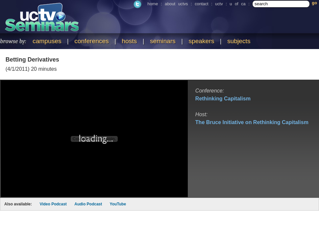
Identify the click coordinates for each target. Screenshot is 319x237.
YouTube (118, 204)
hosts (129, 41)
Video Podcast (52, 204)
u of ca (237, 3)
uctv (219, 3)
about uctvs (176, 3)
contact (201, 3)
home (152, 3)
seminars (163, 41)
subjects (238, 41)
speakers (201, 41)
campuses (47, 41)
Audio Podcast (88, 204)
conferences (91, 41)
